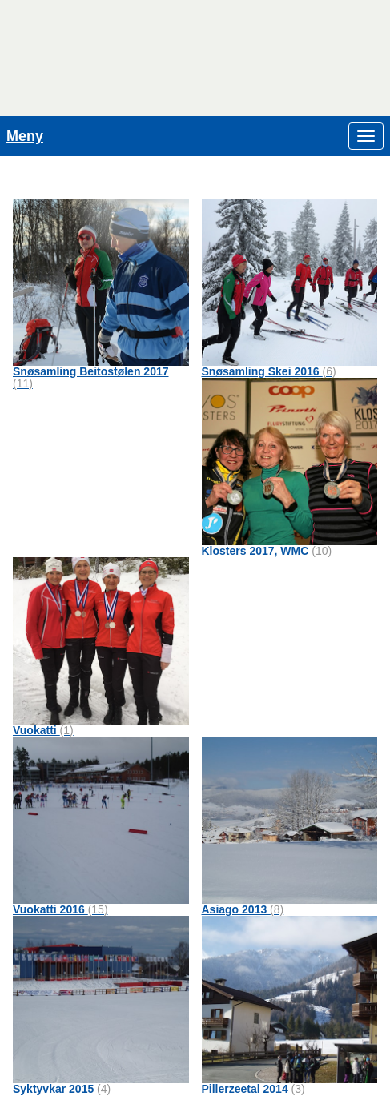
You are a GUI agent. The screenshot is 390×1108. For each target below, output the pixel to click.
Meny (24, 136)
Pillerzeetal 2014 (253, 1088)
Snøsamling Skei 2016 (269, 371)
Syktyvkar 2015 (62, 1088)
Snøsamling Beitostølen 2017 (91, 377)
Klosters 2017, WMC (267, 550)
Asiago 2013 (243, 909)
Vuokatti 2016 (60, 909)
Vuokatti (43, 730)
